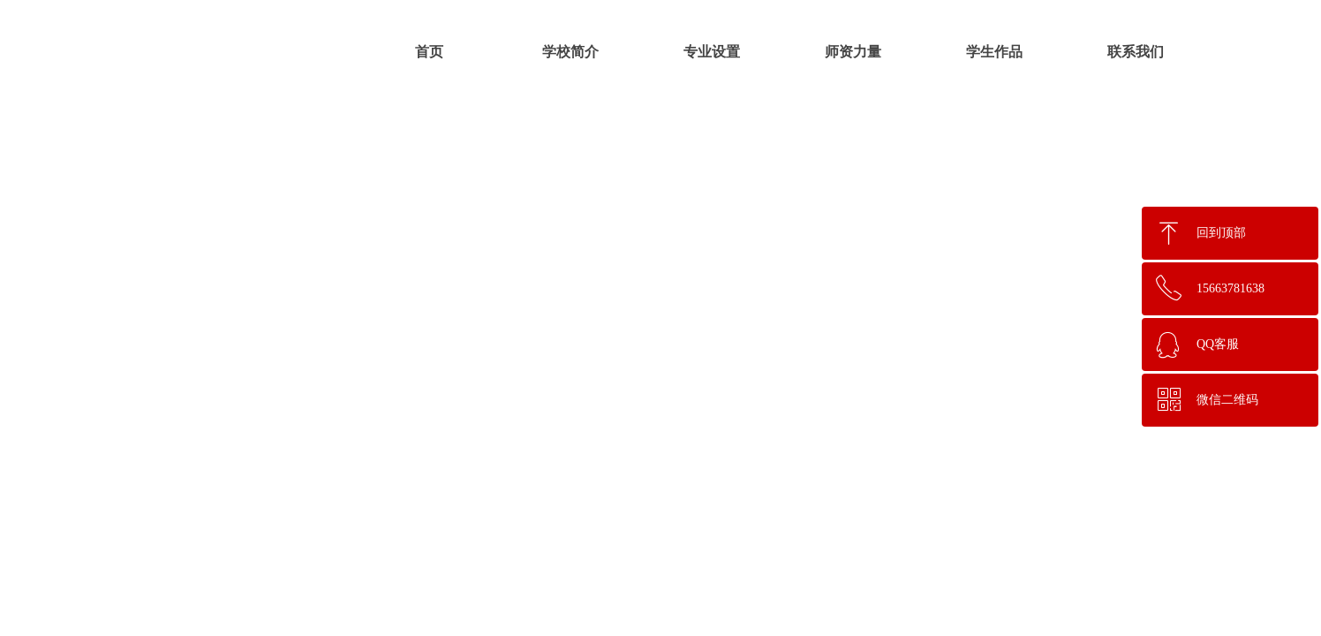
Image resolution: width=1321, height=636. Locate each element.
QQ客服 (1217, 344)
